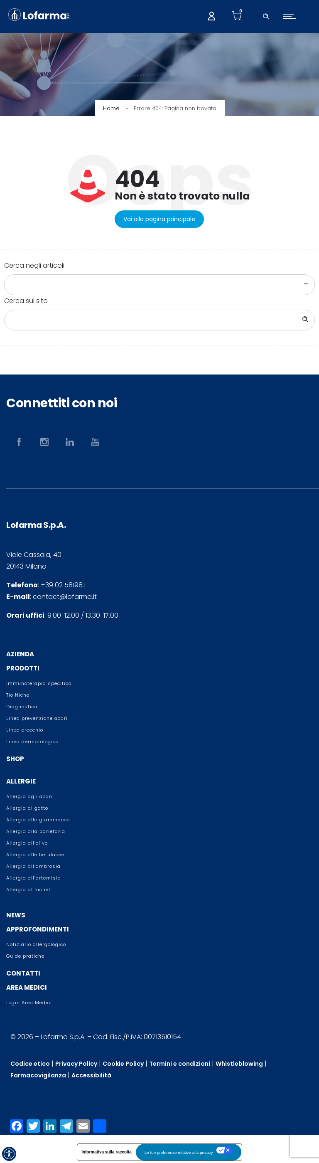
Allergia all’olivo (27, 843)
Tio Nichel (18, 695)
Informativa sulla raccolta (106, 1152)
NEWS (15, 915)
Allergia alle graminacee (38, 819)
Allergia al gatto (27, 808)
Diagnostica (22, 706)
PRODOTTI (22, 668)
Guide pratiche (25, 956)
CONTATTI (23, 973)
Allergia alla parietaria (35, 831)
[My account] (211, 15)
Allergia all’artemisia (33, 878)
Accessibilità (91, 1075)
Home (111, 108)
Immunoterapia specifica (39, 683)
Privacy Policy (76, 1064)
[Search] (304, 320)
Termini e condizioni (179, 1064)
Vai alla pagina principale (159, 219)
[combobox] (159, 284)
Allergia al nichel (28, 889)
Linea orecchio (24, 730)
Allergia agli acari (29, 796)
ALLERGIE (21, 781)
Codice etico (30, 1064)
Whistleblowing (239, 1064)
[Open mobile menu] (291, 16)
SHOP (15, 758)
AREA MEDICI (26, 987)
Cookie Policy (123, 1064)
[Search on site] (159, 320)
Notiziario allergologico (36, 944)
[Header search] (266, 15)
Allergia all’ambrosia (33, 866)
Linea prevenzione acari (37, 718)
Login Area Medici (29, 1002)
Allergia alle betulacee (35, 854)
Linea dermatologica (32, 741)
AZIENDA (20, 654)
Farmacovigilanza (38, 1075)
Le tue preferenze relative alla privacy (178, 1152)
